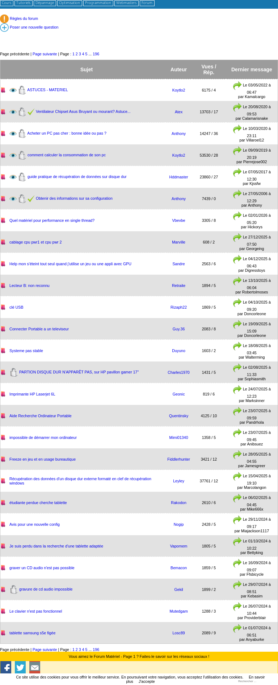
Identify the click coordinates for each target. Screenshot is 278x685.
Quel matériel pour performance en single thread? (51, 220)
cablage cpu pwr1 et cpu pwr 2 (35, 242)
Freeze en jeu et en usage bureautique (42, 459)
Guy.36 (179, 329)
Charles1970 (178, 372)
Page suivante (45, 54)
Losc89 (178, 633)
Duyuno (178, 350)
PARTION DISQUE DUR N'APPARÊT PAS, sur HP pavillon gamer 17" (79, 371)
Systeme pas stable (26, 350)
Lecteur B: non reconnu (29, 285)
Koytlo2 (178, 90)
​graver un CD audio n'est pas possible (42, 568)
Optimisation (69, 3)
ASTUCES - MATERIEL (47, 89)
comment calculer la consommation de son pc (67, 154)
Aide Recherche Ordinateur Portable (40, 416)
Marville (178, 242)
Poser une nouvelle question (29, 27)
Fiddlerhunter (178, 459)
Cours (6, 3)
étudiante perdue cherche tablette (38, 502)
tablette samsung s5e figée (32, 633)
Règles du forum (19, 18)
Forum (147, 3)
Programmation (98, 3)
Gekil (178, 589)
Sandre (178, 264)
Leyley (178, 481)
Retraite (178, 285)
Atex (178, 112)
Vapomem (179, 546)
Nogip (179, 524)
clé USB (16, 307)
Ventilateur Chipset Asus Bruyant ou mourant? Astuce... (83, 111)
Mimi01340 (178, 437)
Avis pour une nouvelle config (34, 524)
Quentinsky (178, 416)
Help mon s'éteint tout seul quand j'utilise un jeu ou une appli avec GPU (70, 264)
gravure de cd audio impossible (46, 589)
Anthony (179, 133)
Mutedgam (178, 611)
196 (96, 54)
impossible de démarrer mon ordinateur (43, 437)
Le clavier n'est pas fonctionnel (35, 611)
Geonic (179, 394)
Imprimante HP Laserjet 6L (32, 394)
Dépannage (44, 3)
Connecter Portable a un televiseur (39, 329)
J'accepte (147, 681)
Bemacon (178, 568)
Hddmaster (178, 177)
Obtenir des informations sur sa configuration (74, 198)
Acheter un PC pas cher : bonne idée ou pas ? (66, 133)
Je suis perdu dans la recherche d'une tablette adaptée (56, 546)
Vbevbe (178, 220)
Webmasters (126, 3)
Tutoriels (23, 3)
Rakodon (178, 502)
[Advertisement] (139, 34)
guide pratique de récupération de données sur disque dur (77, 176)
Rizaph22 (178, 307)
